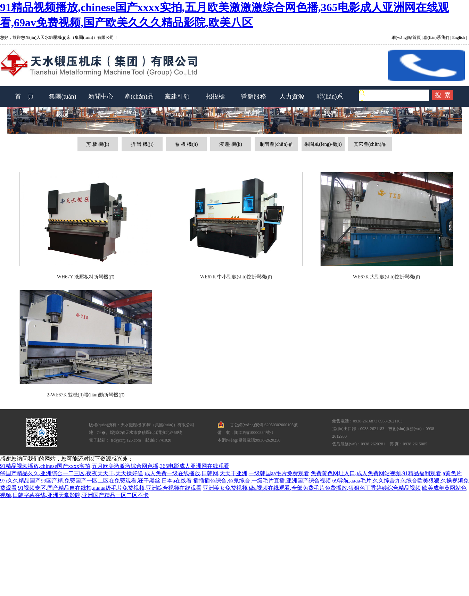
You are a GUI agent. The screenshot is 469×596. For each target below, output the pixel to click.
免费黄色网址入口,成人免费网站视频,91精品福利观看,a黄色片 (386, 473)
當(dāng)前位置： (28, 120)
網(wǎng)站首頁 (407, 37)
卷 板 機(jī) (186, 144)
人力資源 (291, 96)
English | (459, 37)
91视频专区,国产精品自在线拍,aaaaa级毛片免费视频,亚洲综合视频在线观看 (109, 488)
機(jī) (103, 144)
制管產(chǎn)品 (276, 144)
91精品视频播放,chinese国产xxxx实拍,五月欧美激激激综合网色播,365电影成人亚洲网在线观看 (114, 466)
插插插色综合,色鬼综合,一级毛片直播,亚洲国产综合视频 (262, 481)
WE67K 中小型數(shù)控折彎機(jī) (236, 276)
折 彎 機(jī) (111, 120)
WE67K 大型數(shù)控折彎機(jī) (386, 276)
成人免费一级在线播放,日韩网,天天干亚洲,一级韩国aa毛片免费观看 (227, 473)
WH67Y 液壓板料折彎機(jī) (86, 276)
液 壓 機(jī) (230, 144)
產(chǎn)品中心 (79, 120)
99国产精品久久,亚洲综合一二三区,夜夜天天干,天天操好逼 (71, 473)
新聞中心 (100, 96)
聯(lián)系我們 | (436, 37)
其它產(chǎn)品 (370, 144)
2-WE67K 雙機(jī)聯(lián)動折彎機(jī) (86, 394)
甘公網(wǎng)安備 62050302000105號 (264, 424)
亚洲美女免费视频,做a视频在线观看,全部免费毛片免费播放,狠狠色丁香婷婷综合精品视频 (312, 488)
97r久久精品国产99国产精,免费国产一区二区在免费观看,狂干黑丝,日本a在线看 (96, 481)
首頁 (54, 120)
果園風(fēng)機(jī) (323, 144)
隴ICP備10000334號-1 (253, 432)
